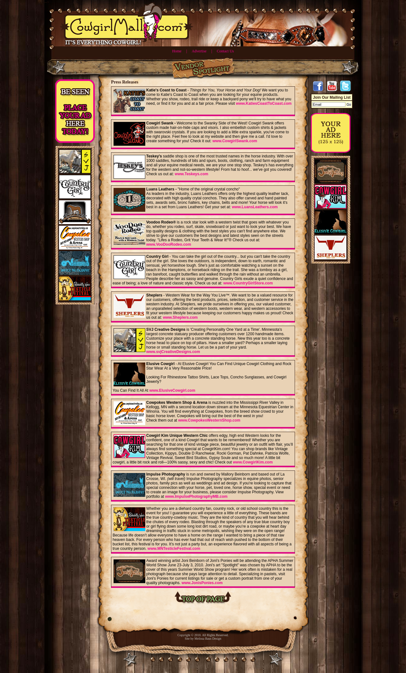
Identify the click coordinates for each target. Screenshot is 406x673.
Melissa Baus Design (207, 638)
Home (176, 51)
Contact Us (225, 51)
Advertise (199, 51)
